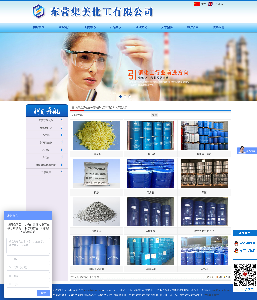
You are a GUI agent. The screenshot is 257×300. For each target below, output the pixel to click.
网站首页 (38, 27)
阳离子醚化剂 (46, 120)
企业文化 (141, 27)
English (219, 4)
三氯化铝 (96, 154)
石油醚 (46, 150)
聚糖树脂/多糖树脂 (46, 165)
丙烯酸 (150, 192)
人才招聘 (167, 27)
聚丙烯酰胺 (46, 142)
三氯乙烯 (150, 154)
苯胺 (204, 192)
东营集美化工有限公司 (103, 107)
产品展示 (115, 27)
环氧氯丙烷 (46, 127)
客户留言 (192, 27)
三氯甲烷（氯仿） (204, 154)
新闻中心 (90, 27)
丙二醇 (46, 135)
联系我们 (218, 27)
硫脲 (96, 192)
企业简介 (64, 27)
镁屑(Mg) (96, 230)
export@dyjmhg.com (221, 290)
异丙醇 (46, 157)
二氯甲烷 (46, 172)
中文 (203, 4)
